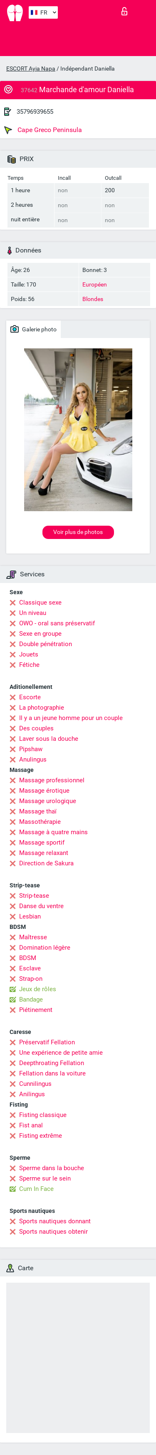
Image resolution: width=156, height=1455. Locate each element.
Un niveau (32, 613)
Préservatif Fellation (47, 1042)
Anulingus (33, 759)
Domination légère (44, 947)
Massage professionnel (51, 780)
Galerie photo (33, 329)
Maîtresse (33, 937)
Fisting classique (43, 1115)
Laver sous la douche (48, 738)
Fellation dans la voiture (52, 1073)
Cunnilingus (35, 1084)
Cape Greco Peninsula (43, 130)
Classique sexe (40, 602)
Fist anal (31, 1125)
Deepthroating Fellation (51, 1063)
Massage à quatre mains (53, 832)
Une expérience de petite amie (61, 1052)
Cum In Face (36, 1189)
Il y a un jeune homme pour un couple (71, 718)
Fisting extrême (40, 1135)
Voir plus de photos (78, 532)
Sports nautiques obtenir (53, 1231)
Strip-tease (34, 895)
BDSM (27, 958)
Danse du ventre (41, 906)
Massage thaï (38, 811)
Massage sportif (41, 842)
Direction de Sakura (46, 863)
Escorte (30, 697)
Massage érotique (44, 790)
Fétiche (29, 665)
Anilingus (32, 1094)
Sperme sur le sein (45, 1178)
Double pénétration (45, 644)
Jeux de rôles (37, 989)
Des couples (36, 728)
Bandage (31, 999)
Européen (94, 284)
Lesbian (30, 916)
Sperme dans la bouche (51, 1168)
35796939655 (35, 111)
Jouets (28, 654)
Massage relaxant (43, 853)
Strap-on (30, 978)
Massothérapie (40, 821)
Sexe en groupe (40, 633)
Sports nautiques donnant (55, 1221)
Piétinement (35, 1010)
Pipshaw (30, 749)
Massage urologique (47, 801)
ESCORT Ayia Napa (30, 68)
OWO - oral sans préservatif (57, 623)
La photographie (41, 707)
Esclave (30, 968)
